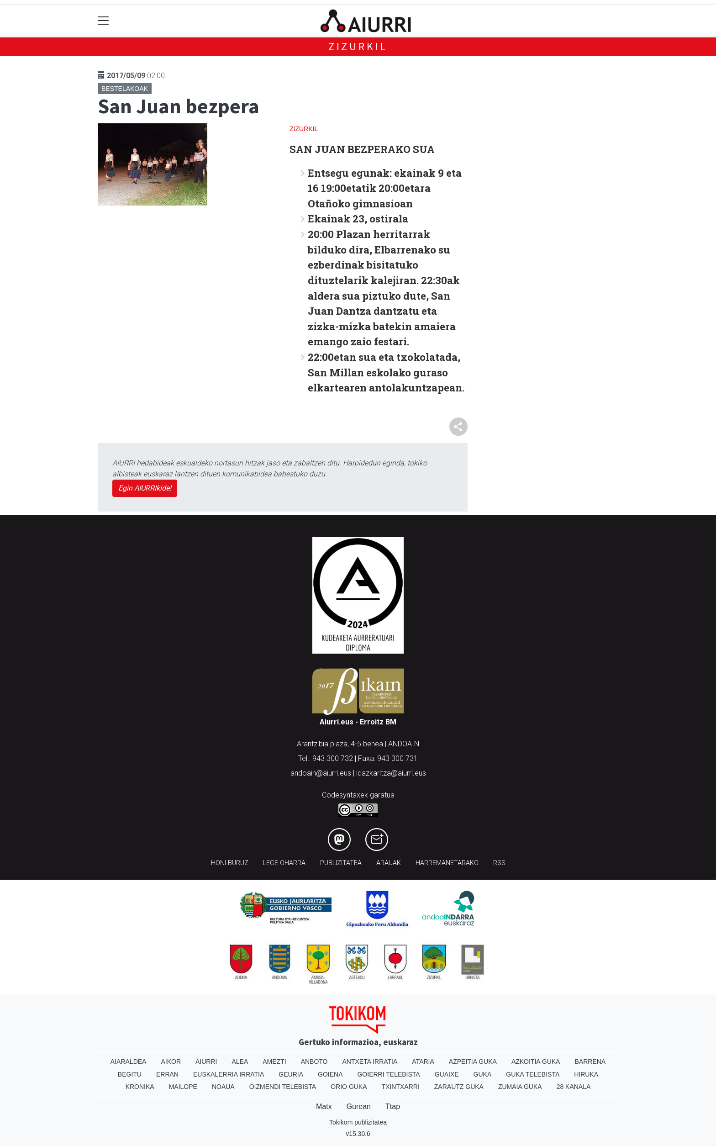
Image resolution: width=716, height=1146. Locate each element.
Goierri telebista (388, 1074)
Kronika (140, 1086)
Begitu (130, 1074)
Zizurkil (358, 46)
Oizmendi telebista (282, 1086)
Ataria (423, 1061)
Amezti (274, 1061)
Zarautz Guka (459, 1086)
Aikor (171, 1061)
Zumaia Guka (520, 1086)
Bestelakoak (124, 88)
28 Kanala (574, 1086)
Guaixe (447, 1074)
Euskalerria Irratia (228, 1074)
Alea (240, 1061)
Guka (483, 1074)
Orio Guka (349, 1086)
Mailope (183, 1086)
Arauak (388, 863)
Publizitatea (341, 863)
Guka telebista (532, 1074)
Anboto (314, 1061)
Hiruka (586, 1074)
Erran (167, 1074)
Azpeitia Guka (473, 1061)
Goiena (330, 1074)
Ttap (392, 1106)
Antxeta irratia (370, 1061)
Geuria (291, 1074)
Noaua (223, 1086)
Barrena (589, 1061)
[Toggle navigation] (103, 21)
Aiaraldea (129, 1061)
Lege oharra (284, 863)
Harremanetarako (447, 863)
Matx (324, 1106)
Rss (499, 863)
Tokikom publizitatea (358, 1122)
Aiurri (206, 1061)
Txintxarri (401, 1086)
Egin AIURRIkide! (144, 488)
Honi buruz (229, 863)
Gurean (359, 1106)
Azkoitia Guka (535, 1061)
